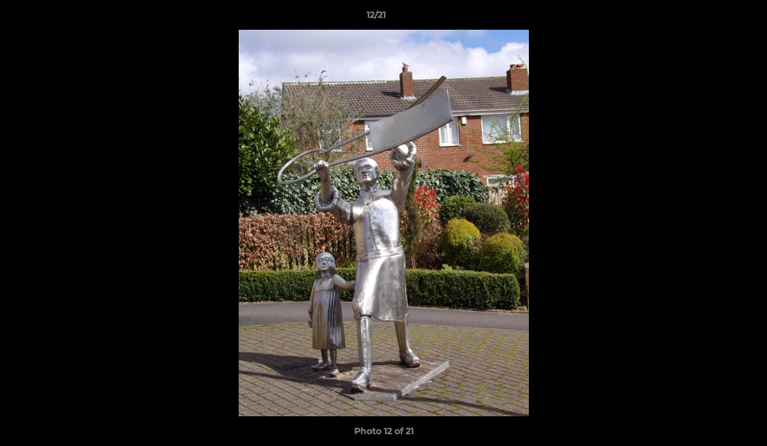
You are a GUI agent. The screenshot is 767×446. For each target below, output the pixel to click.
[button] (714, 18)
